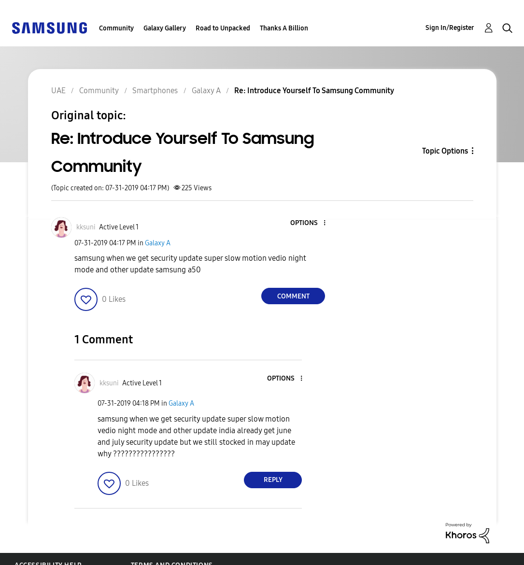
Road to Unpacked (223, 28)
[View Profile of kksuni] (86, 227)
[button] (309, 223)
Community (116, 28)
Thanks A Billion (284, 28)
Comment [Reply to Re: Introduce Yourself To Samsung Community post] (293, 296)
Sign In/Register (449, 28)
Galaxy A (157, 243)
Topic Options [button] (445, 150)
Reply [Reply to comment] (273, 480)
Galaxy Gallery (164, 28)
